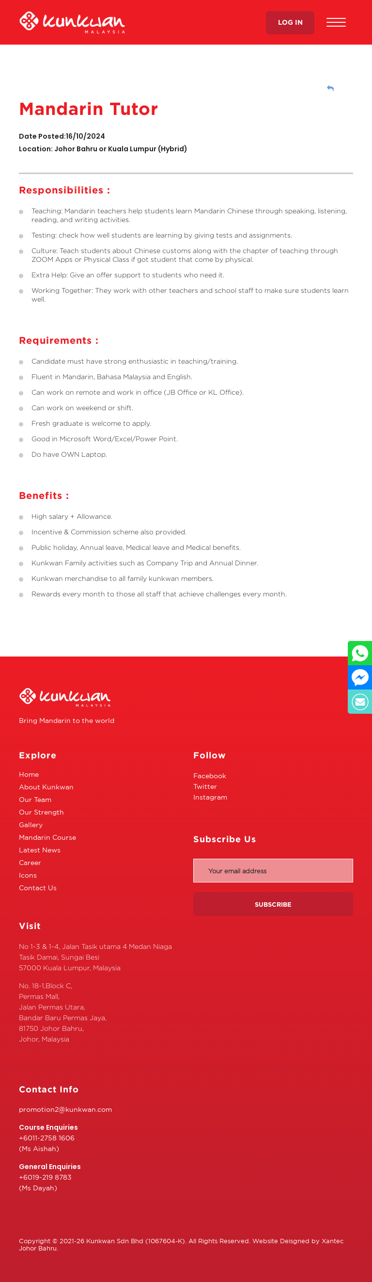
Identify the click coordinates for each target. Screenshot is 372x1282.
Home (29, 774)
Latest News (40, 850)
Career (30, 862)
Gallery (31, 825)
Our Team (35, 799)
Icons (28, 875)
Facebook (209, 776)
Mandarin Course (47, 837)
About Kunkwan (46, 787)
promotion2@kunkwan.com (65, 1109)
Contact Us (38, 888)
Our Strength (41, 812)
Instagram (210, 797)
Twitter (205, 786)
